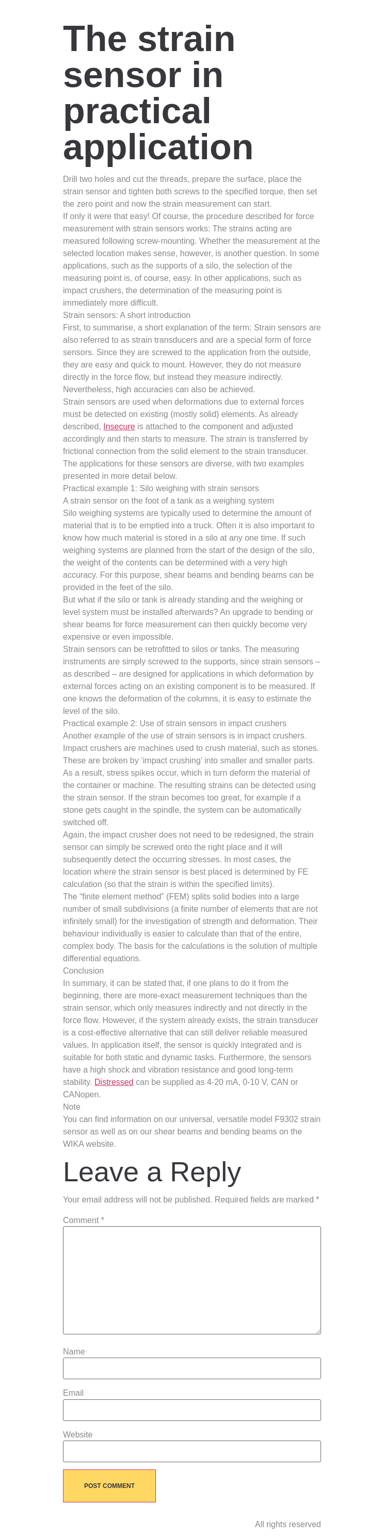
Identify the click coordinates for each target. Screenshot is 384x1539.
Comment (83, 1220)
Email (73, 1393)
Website (78, 1435)
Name (74, 1352)
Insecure (119, 426)
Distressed (114, 1082)
